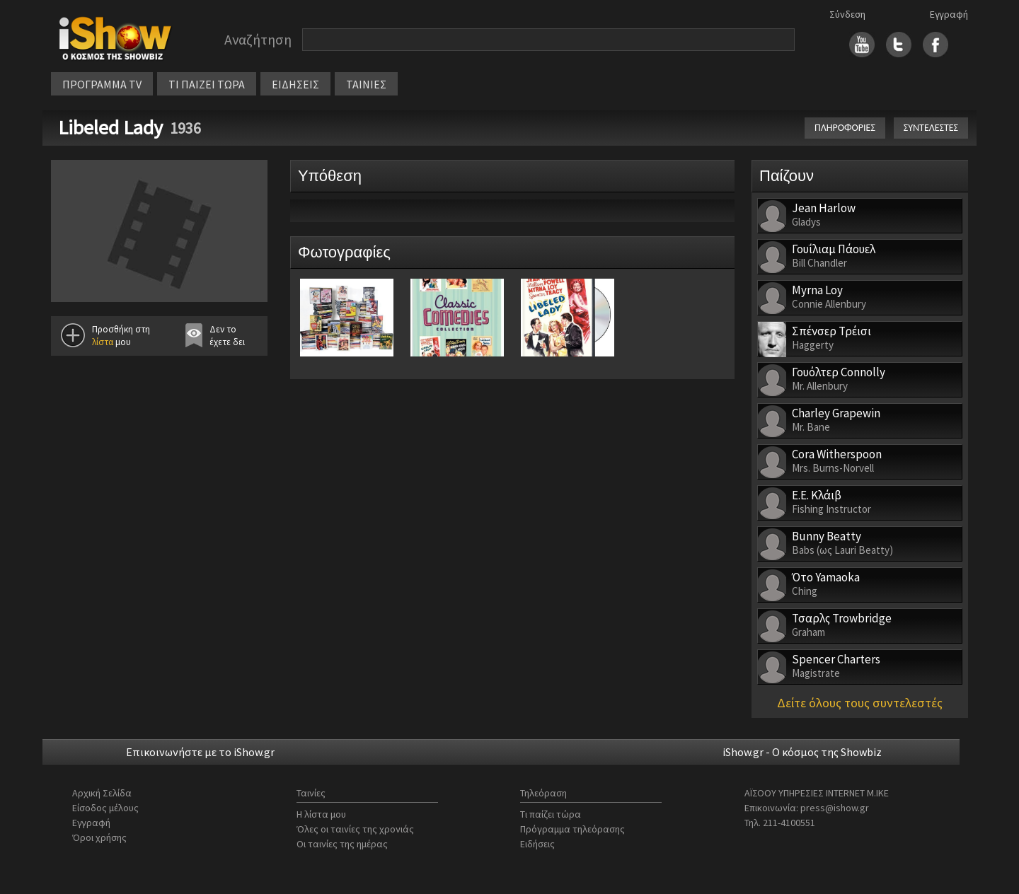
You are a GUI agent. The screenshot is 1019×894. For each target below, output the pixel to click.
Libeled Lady (110, 127)
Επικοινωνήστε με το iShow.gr (200, 752)
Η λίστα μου (321, 814)
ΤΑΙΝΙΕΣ (366, 84)
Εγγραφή (949, 14)
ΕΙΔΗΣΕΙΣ (295, 84)
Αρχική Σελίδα (102, 792)
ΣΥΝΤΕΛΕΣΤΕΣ (931, 128)
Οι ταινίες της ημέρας (342, 843)
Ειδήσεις (537, 843)
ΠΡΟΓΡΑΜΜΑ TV (102, 84)
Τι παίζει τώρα (550, 814)
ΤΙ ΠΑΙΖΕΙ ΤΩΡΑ (206, 84)
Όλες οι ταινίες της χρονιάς (355, 829)
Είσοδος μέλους (105, 807)
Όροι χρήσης (99, 837)
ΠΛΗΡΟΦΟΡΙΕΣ (844, 128)
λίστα (102, 342)
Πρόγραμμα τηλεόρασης (572, 829)
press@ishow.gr (834, 807)
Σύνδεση (847, 14)
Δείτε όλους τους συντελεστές (860, 703)
